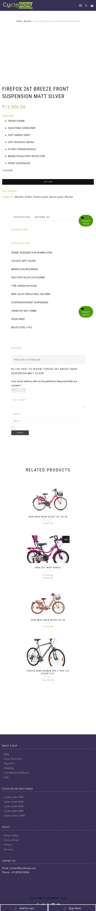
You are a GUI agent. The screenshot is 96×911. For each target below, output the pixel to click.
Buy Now (48, 182)
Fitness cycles (40, 196)
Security (8, 849)
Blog (6, 754)
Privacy (8, 844)
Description (22, 217)
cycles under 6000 (14, 811)
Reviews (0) (42, 217)
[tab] (22, 217)
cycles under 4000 (14, 801)
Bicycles (28, 21)
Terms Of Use (11, 840)
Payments (9, 763)
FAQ (6, 777)
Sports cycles (56, 196)
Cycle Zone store (13, 758)
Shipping (9, 768)
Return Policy (11, 835)
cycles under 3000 (14, 797)
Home (19, 21)
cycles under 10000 (14, 815)
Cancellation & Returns (16, 772)
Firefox (28, 196)
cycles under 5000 (14, 806)
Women (69, 196)
